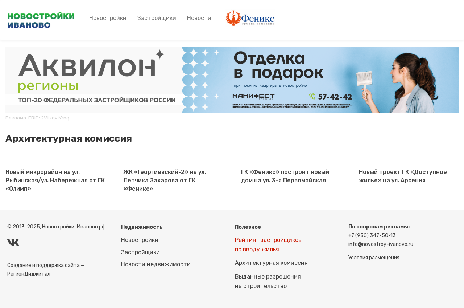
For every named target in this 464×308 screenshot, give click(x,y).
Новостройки (108, 18)
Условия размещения (373, 258)
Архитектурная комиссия (271, 262)
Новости (199, 18)
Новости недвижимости (156, 264)
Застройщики (156, 18)
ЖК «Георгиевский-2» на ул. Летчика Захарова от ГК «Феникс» (164, 180)
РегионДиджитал (28, 274)
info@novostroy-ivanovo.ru (380, 244)
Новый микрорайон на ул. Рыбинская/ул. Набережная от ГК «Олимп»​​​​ (55, 180)
